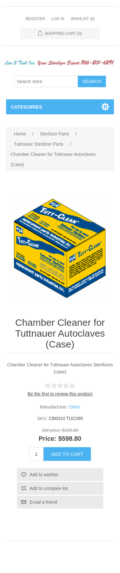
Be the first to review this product (60, 393)
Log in (57, 19)
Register (35, 19)
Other (74, 406)
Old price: (51, 430)
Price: (48, 438)
